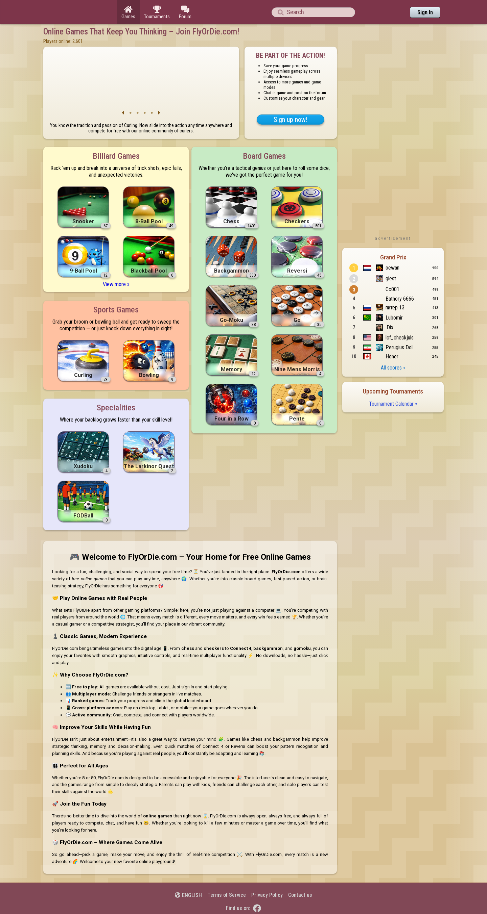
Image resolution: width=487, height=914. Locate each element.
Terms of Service (226, 895)
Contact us (300, 895)
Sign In (425, 12)
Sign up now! (290, 120)
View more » (116, 284)
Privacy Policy (267, 895)
